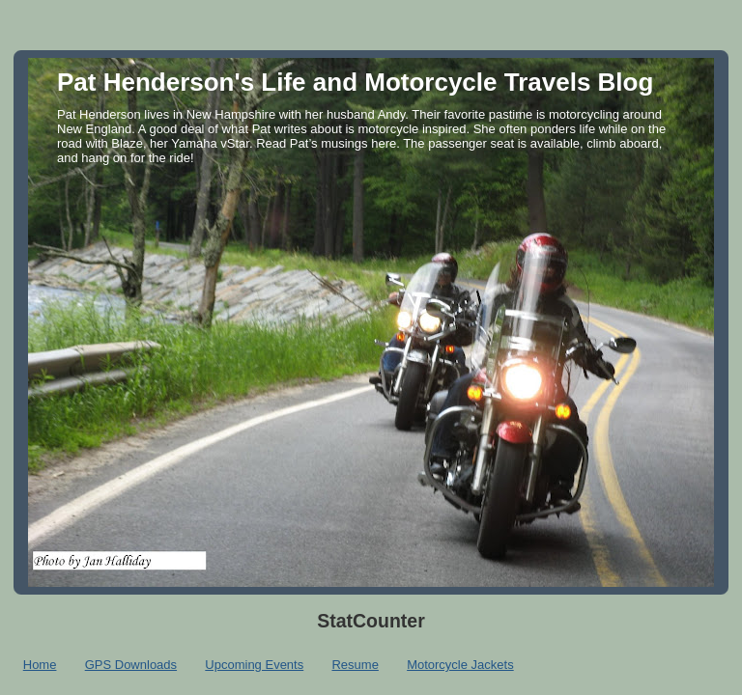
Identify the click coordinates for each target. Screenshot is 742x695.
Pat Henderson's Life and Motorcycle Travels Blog (355, 82)
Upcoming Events (254, 664)
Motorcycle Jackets (460, 664)
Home (40, 664)
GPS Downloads (131, 664)
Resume (354, 664)
